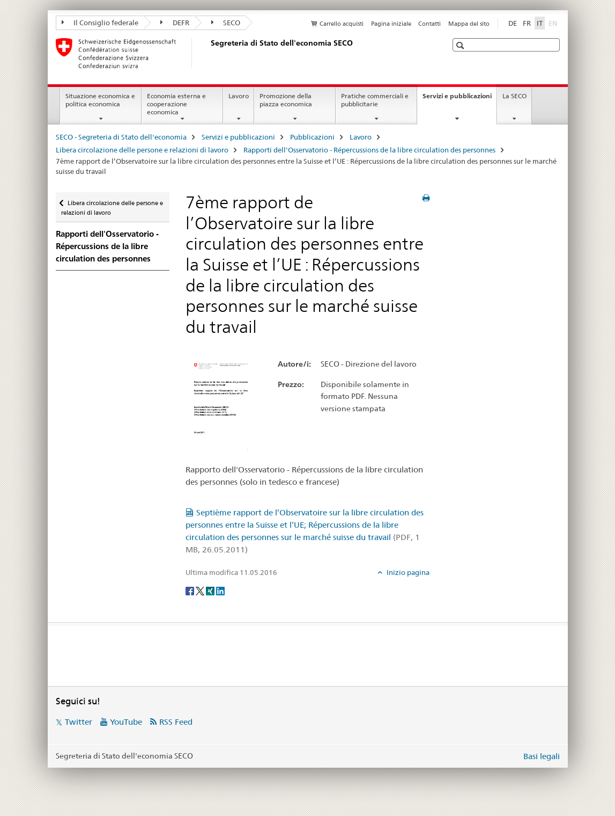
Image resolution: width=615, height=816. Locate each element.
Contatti (429, 23)
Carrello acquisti (342, 23)
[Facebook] (191, 590)
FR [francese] (527, 23)
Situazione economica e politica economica (100, 100)
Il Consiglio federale (100, 22)
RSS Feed (175, 722)
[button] (461, 45)
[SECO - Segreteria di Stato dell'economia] (208, 53)
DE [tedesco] (512, 23)
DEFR (174, 22)
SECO (226, 22)
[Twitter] (201, 590)
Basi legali (541, 756)
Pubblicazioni (312, 137)
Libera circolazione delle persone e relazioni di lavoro (142, 149)
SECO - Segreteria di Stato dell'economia (121, 137)
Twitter (78, 722)
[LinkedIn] (220, 590)
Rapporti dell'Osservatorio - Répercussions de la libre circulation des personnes (369, 149)
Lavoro (238, 96)
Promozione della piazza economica (286, 100)
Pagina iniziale (391, 23)
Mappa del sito (469, 23)
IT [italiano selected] (540, 23)
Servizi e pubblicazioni (460, 99)
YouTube (126, 722)
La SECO (514, 96)
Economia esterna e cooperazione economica (176, 104)
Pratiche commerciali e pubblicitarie (375, 100)
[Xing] (211, 590)
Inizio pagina (407, 572)
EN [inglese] (554, 22)
